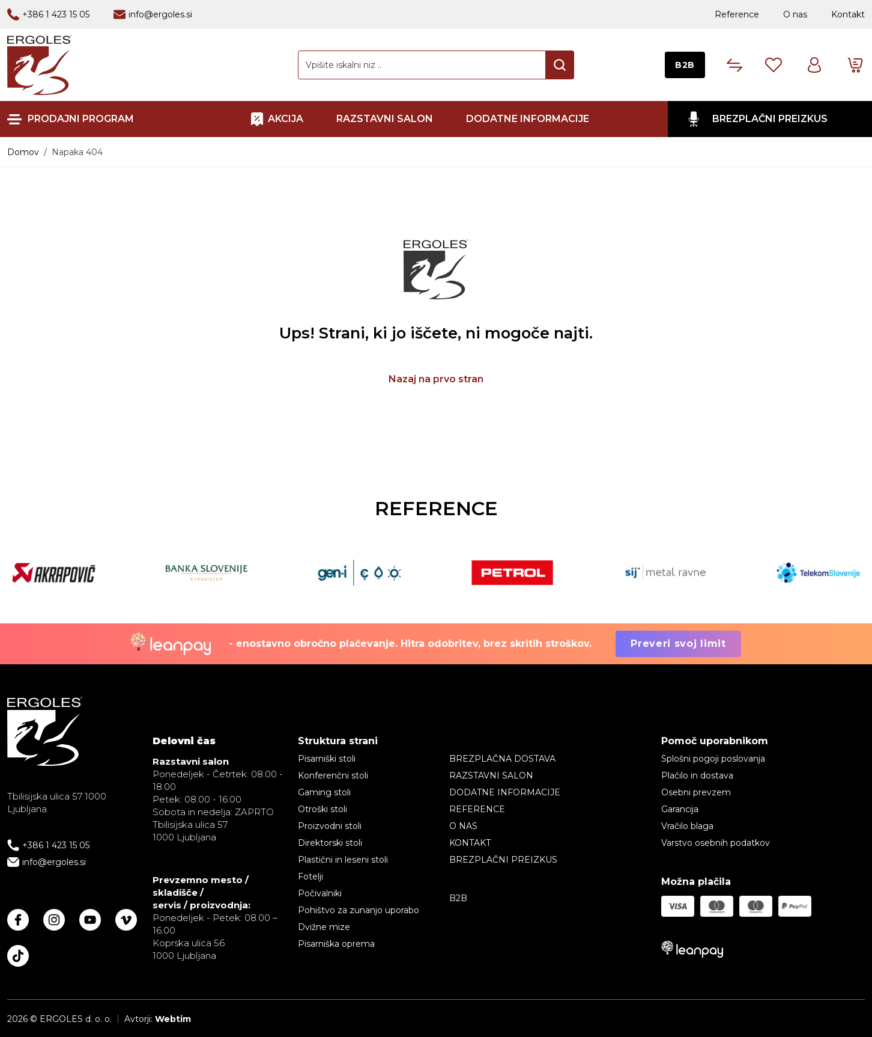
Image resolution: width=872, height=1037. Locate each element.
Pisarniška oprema (336, 943)
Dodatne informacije (527, 119)
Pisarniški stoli (327, 758)
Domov (23, 152)
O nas (795, 14)
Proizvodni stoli (330, 826)
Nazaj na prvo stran (436, 379)
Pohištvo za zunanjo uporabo (358, 910)
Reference (737, 14)
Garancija (679, 809)
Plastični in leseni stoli (343, 859)
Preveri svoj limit (678, 643)
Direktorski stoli (330, 842)
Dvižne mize (324, 927)
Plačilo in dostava (697, 775)
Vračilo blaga (687, 826)
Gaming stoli (324, 792)
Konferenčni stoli (333, 775)
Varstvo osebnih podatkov (715, 842)
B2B (685, 65)
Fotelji (310, 876)
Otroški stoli (322, 809)
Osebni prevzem (696, 792)
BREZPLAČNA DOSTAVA (502, 758)
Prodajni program (81, 119)
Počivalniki (320, 893)
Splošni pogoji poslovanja (713, 758)
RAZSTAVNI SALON (384, 119)
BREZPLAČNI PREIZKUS (770, 118)
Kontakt (848, 14)
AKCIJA (285, 118)
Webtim (173, 1019)
